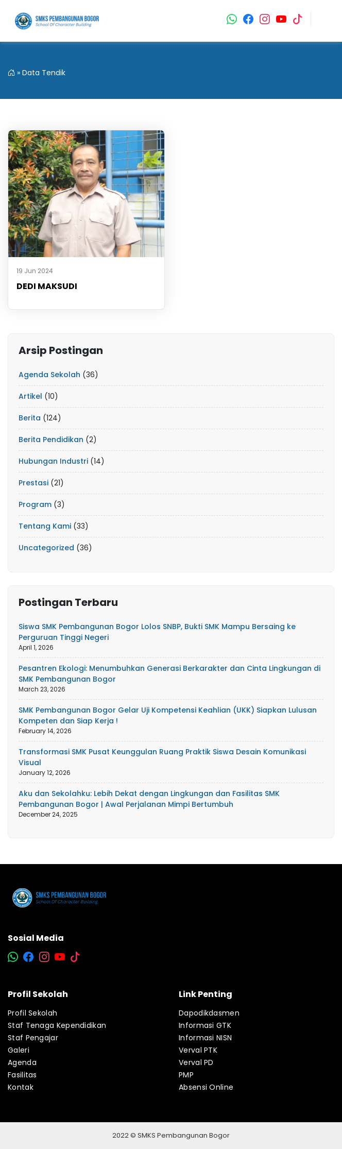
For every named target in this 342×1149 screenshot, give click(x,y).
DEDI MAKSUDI (46, 286)
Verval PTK (198, 1050)
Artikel (30, 396)
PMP (186, 1075)
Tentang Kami (45, 526)
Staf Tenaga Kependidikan (57, 1025)
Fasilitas (22, 1075)
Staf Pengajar (33, 1038)
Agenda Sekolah (49, 374)
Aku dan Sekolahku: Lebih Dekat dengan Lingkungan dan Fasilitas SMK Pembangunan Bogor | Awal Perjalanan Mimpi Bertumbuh (149, 798)
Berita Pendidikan (51, 439)
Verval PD (196, 1062)
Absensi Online (206, 1087)
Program (35, 504)
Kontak (20, 1087)
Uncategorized (46, 548)
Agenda (22, 1062)
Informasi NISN (205, 1038)
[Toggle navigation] (326, 21)
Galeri (18, 1050)
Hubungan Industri (53, 461)
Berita (30, 418)
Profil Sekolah (32, 1013)
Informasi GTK (205, 1025)
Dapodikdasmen (209, 1013)
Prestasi (33, 483)
